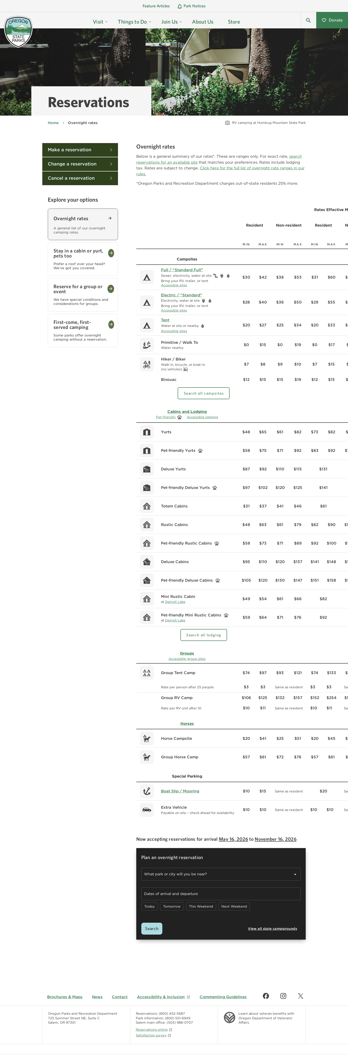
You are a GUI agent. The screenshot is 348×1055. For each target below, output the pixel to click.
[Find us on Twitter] (301, 996)
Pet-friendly (166, 417)
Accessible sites (174, 285)
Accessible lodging (202, 417)
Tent (165, 320)
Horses (187, 723)
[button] (308, 20)
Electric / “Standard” (181, 295)
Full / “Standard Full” (182, 270)
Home (53, 123)
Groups (187, 653)
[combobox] (221, 874)
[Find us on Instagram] (283, 996)
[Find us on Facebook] (266, 996)
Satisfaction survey (153, 1035)
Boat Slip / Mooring (180, 791)
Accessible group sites (187, 659)
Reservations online (154, 1029)
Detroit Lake (175, 602)
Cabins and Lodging (187, 411)
